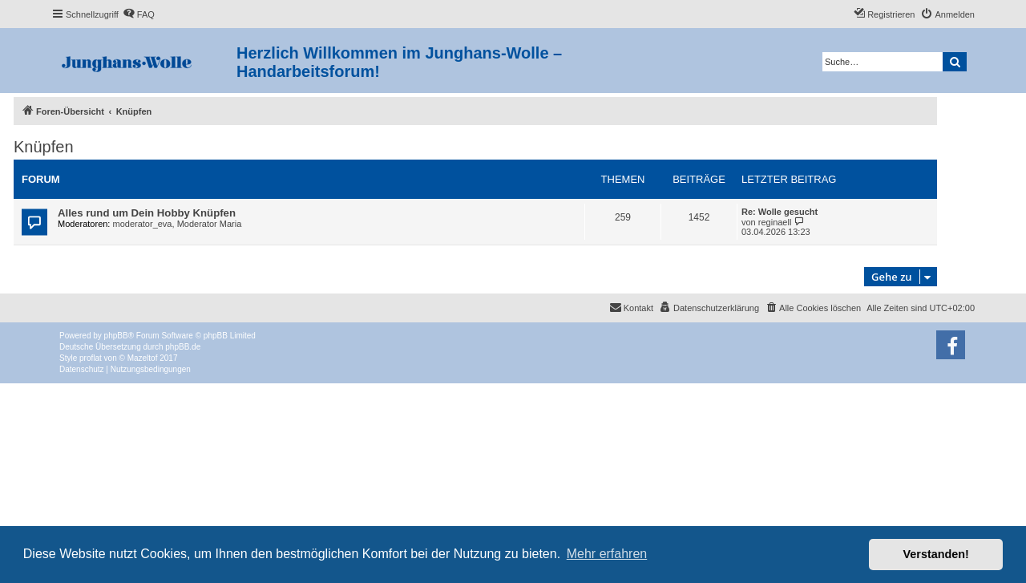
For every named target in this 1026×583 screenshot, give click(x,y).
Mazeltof (142, 358)
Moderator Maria (209, 224)
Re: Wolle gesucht (779, 212)
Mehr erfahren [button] (607, 554)
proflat (90, 358)
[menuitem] (139, 14)
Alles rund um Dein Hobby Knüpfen (147, 213)
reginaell (775, 222)
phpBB (116, 335)
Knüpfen (44, 147)
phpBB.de (182, 346)
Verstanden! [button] (936, 554)
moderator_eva (142, 224)
